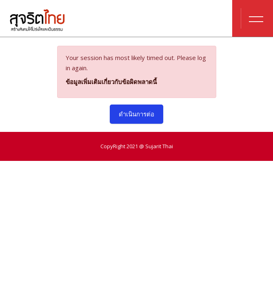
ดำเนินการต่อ (136, 114)
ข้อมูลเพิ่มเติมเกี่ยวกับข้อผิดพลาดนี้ (111, 82)
